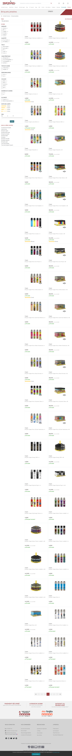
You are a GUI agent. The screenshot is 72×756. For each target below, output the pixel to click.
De (4, 116)
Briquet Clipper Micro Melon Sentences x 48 (59, 345)
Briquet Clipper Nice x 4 (54, 597)
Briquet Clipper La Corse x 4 (31, 94)
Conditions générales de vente (44, 743)
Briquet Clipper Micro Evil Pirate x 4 (33, 261)
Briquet (16, 7)
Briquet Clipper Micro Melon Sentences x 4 (35, 345)
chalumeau (6, 67)
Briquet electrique (5, 132)
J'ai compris (36, 754)
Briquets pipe (4, 142)
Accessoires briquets (6, 127)
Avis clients (39, 735)
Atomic (5, 28)
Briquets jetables (14, 16)
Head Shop (11, 7)
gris (4, 87)
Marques (58, 7)
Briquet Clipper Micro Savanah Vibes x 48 (58, 401)
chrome (5, 84)
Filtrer (12, 121)
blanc (5, 80)
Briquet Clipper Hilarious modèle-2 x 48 (58, 38)
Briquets (3, 137)
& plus (5, 106)
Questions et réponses (42, 728)
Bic (4, 29)
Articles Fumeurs (6, 16)
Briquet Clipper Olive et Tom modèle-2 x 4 (34, 653)
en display (6, 41)
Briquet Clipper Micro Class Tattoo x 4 (33, 177)
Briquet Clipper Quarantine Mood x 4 (57, 681)
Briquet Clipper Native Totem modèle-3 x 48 (35, 597)
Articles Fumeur (4, 7)
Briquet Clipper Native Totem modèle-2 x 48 (35, 569)
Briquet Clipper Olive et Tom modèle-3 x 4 (58, 653)
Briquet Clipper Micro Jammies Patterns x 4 (35, 317)
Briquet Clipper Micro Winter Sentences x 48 (59, 429)
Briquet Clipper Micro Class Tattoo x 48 (58, 177)
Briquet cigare (4, 130)
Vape (36, 7)
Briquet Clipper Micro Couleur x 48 (57, 233)
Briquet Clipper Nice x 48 (30, 625)
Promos (69, 7)
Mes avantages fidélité (26, 732)
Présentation (56, 728)
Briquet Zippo (4, 135)
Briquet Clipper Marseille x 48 (55, 149)
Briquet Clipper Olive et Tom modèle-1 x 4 (58, 625)
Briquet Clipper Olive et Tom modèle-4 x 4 (34, 681)
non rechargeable (8, 59)
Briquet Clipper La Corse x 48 (55, 94)
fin (4, 49)
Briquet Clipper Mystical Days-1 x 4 (33, 485)
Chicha (43, 7)
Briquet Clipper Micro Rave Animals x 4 (34, 373)
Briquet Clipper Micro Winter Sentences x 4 (35, 429)
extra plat (6, 48)
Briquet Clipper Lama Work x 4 (32, 121)
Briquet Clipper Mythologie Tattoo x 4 (33, 513)
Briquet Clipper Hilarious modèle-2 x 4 (34, 38)
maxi (5, 51)
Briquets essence (5, 140)
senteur (5, 62)
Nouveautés (63, 7)
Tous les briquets (5, 143)
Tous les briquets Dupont (7, 145)
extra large (6, 46)
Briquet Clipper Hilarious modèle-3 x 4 (34, 66)
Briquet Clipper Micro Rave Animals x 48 (58, 373)
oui (4, 76)
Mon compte (24, 730)
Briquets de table (5, 138)
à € (10, 116)
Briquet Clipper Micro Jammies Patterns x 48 (59, 317)
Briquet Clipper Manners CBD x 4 (56, 121)
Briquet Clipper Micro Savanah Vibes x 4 (34, 401)
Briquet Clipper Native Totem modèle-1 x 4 (58, 513)
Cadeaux (53, 7)
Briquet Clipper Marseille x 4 (31, 149)
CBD (39, 7)
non (4, 74)
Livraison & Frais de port (26, 734)
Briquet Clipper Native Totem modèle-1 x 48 (35, 541)
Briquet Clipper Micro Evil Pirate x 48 (57, 261)
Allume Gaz (4, 129)
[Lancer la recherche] (51, 3)
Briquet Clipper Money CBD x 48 (56, 457)
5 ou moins (6, 40)
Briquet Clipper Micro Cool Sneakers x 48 (58, 205)
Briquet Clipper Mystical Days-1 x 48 (57, 485)
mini (5, 53)
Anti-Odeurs (48, 7)
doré (4, 85)
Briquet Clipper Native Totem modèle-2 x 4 (59, 541)
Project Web (46, 750)
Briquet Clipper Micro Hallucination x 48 (58, 289)
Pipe (27, 7)
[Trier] (12, 21)
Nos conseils (39, 732)
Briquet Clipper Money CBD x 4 (32, 457)
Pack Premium (56, 732)
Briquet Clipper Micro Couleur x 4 (32, 233)
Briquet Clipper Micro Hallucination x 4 (34, 289)
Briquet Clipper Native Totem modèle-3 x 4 (59, 569)
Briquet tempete (5, 134)
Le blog (38, 730)
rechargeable (7, 61)
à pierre (5, 99)
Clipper (5, 31)
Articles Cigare (22, 7)
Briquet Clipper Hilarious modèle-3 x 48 (58, 66)
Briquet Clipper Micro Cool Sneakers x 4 (34, 205)
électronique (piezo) (8, 100)
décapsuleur (6, 58)
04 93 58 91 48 (8, 728)
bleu (5, 82)
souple (5, 69)
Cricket (5, 33)
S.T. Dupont (31, 7)
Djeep (5, 34)
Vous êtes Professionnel (58, 734)
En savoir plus (56, 752)
